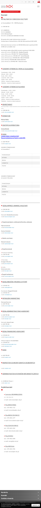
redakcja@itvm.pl (8, 287)
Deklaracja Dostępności (28, 502)
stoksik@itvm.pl (8, 294)
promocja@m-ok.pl (8, 256)
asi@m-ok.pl (7, 383)
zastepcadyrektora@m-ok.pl (10, 130)
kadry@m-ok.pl (7, 318)
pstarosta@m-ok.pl (8, 305)
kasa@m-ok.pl (7, 143)
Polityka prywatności (12, 502)
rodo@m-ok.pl (7, 368)
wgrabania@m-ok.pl (8, 243)
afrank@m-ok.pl (7, 326)
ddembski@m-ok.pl (8, 232)
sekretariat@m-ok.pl (9, 112)
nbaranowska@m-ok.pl (9, 216)
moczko (6, 263)
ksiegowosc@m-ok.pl (9, 337)
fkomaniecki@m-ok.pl (9, 227)
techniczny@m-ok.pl (9, 276)
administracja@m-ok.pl (9, 316)
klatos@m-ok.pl (7, 270)
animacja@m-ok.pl (8, 211)
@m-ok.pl (10, 263)
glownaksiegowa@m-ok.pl (10, 344)
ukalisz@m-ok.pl (8, 346)
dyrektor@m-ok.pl (8, 121)
